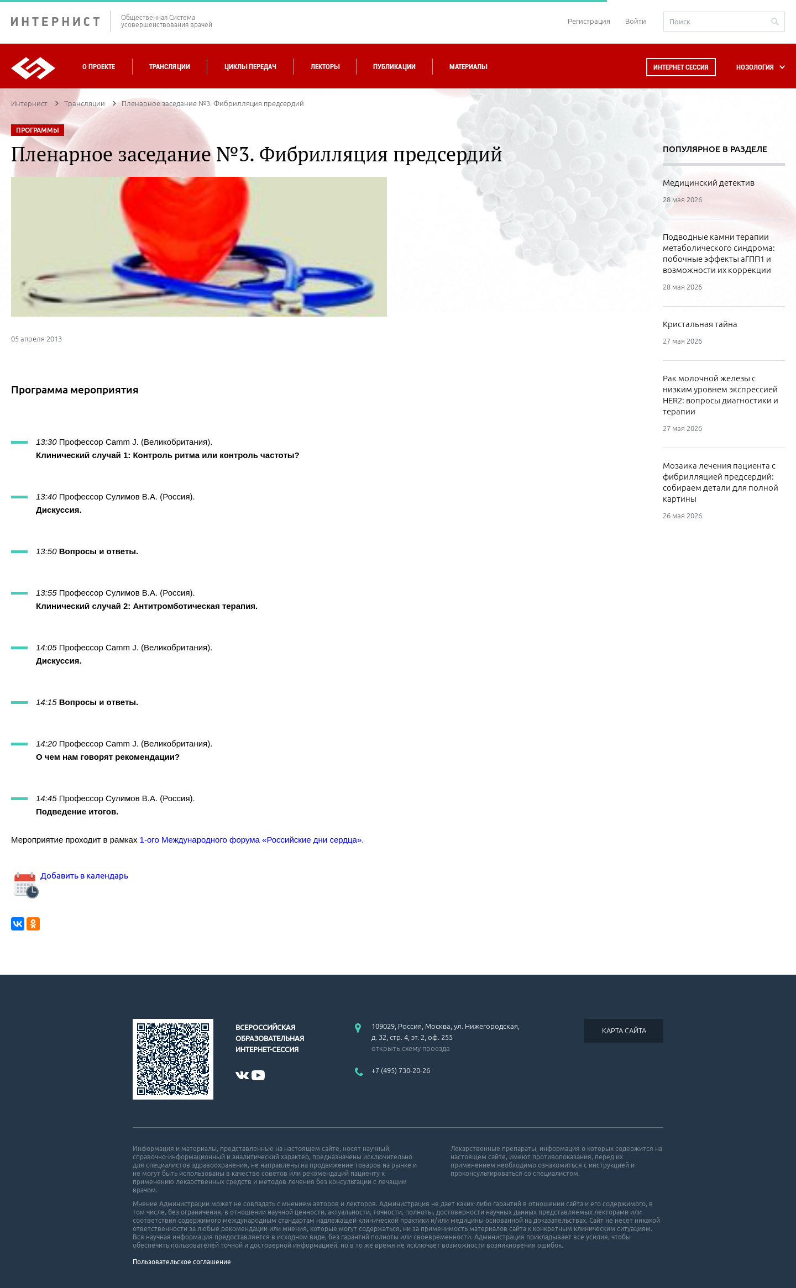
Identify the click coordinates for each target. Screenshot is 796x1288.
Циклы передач (250, 66)
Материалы (468, 66)
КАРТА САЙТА (624, 1030)
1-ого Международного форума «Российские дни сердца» (251, 839)
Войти (635, 21)
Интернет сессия (681, 67)
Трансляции (169, 66)
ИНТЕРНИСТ (61, 21)
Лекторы (325, 66)
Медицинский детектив (709, 182)
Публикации (394, 66)
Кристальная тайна (700, 324)
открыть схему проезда (410, 1048)
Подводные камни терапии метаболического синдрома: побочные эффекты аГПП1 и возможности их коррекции (719, 253)
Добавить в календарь (69, 875)
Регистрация (589, 21)
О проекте (98, 66)
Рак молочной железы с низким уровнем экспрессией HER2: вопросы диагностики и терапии (720, 395)
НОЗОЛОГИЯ (755, 67)
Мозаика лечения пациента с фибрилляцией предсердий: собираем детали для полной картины (720, 482)
